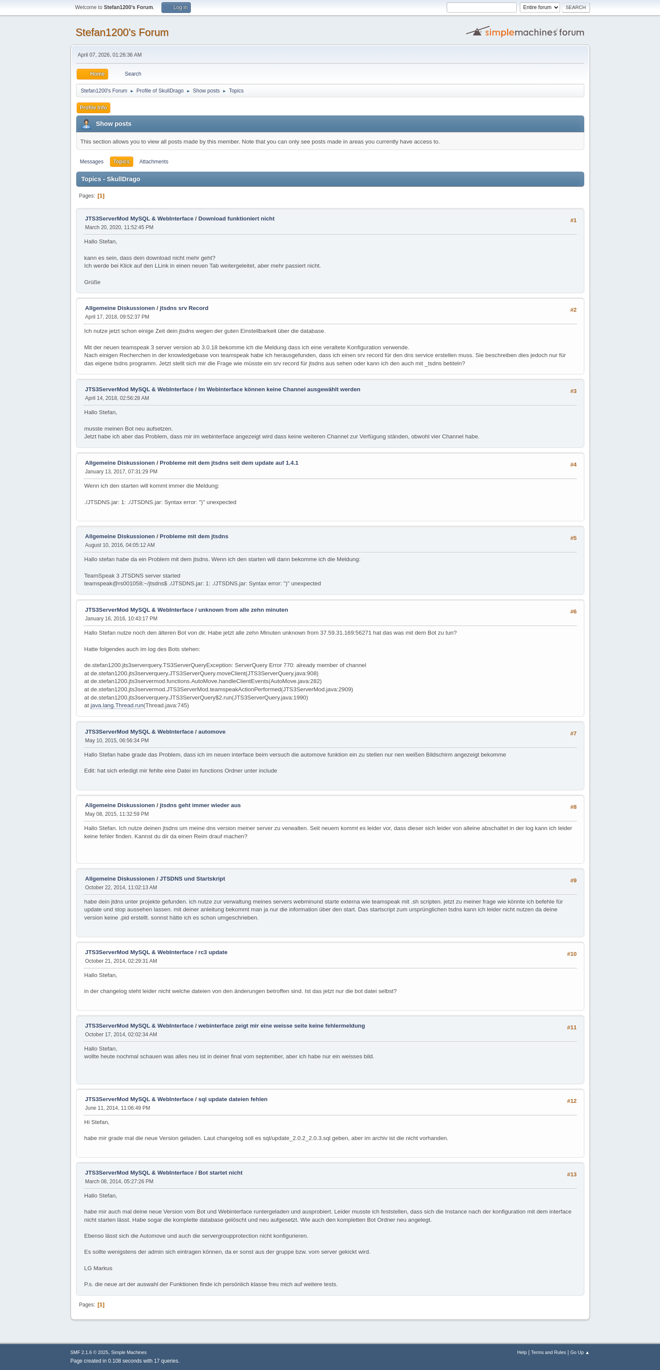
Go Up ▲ (580, 1352)
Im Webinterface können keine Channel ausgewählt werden (279, 389)
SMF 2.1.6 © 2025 (90, 1352)
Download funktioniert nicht (236, 218)
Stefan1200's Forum (122, 32)
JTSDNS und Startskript (192, 878)
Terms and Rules (548, 1352)
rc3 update (212, 952)
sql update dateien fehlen (232, 1099)
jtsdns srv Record (184, 308)
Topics (121, 162)
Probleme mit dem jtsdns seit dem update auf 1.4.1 (229, 463)
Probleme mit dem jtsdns (194, 536)
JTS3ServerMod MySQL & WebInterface (139, 218)
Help (522, 1352)
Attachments (153, 162)
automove (211, 731)
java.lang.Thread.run (116, 705)
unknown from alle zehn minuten (243, 610)
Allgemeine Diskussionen (120, 308)
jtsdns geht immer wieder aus (200, 805)
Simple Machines (129, 1352)
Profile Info (93, 108)
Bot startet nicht (220, 1172)
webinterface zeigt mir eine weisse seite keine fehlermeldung (281, 1025)
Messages (92, 162)
